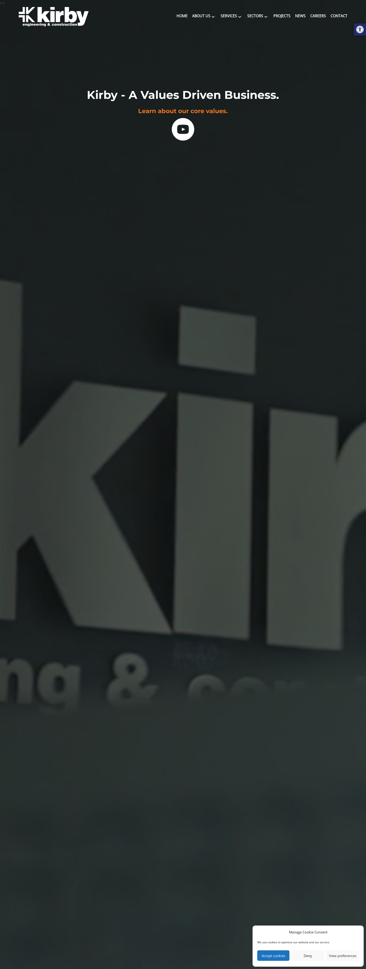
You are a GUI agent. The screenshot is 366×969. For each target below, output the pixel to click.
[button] (213, 16)
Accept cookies (273, 955)
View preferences (342, 955)
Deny (308, 955)
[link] (360, 29)
